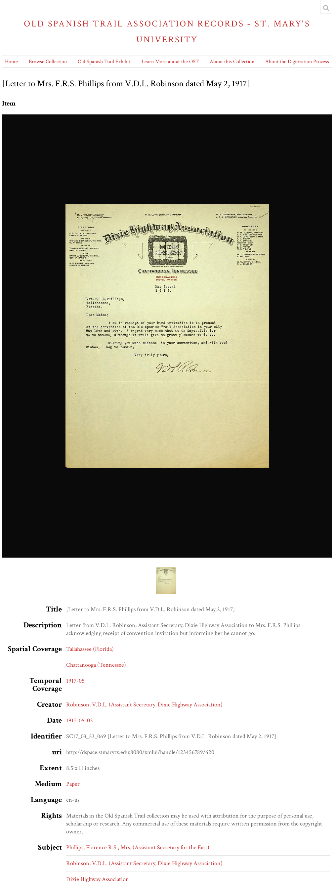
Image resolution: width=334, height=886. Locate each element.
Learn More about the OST (170, 61)
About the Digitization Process (297, 61)
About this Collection (232, 61)
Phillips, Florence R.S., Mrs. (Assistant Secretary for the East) (137, 847)
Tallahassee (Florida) (90, 649)
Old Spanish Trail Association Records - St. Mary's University (167, 31)
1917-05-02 (79, 720)
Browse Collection (48, 61)
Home (11, 61)
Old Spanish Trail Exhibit (104, 61)
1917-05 (75, 681)
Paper (73, 784)
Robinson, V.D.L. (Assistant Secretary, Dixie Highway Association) (144, 704)
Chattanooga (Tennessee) (96, 665)
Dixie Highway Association (97, 879)
